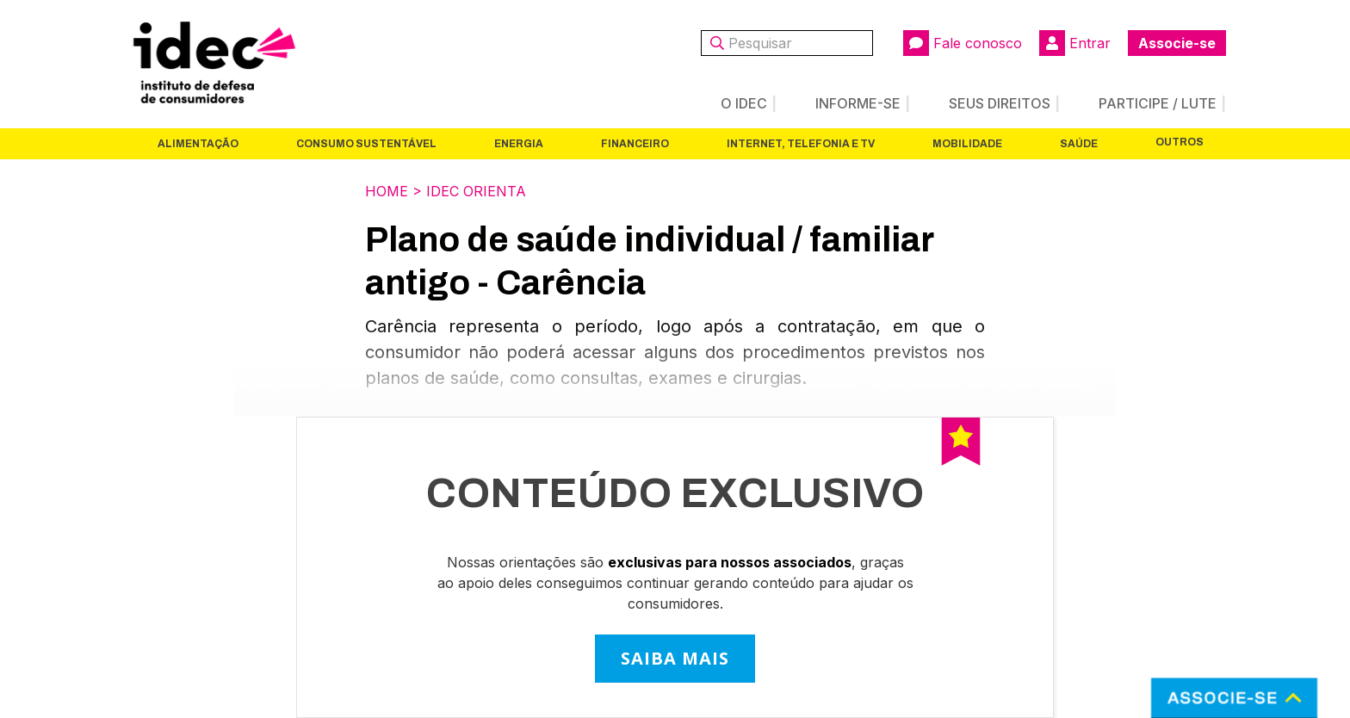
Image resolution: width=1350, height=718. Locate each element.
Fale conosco (962, 43)
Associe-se (1177, 43)
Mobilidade (967, 144)
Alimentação (198, 144)
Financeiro (635, 144)
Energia (518, 144)
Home (386, 191)
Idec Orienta (476, 191)
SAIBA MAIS (675, 658)
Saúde (1079, 144)
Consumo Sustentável (366, 144)
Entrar (1075, 43)
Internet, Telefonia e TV (801, 144)
